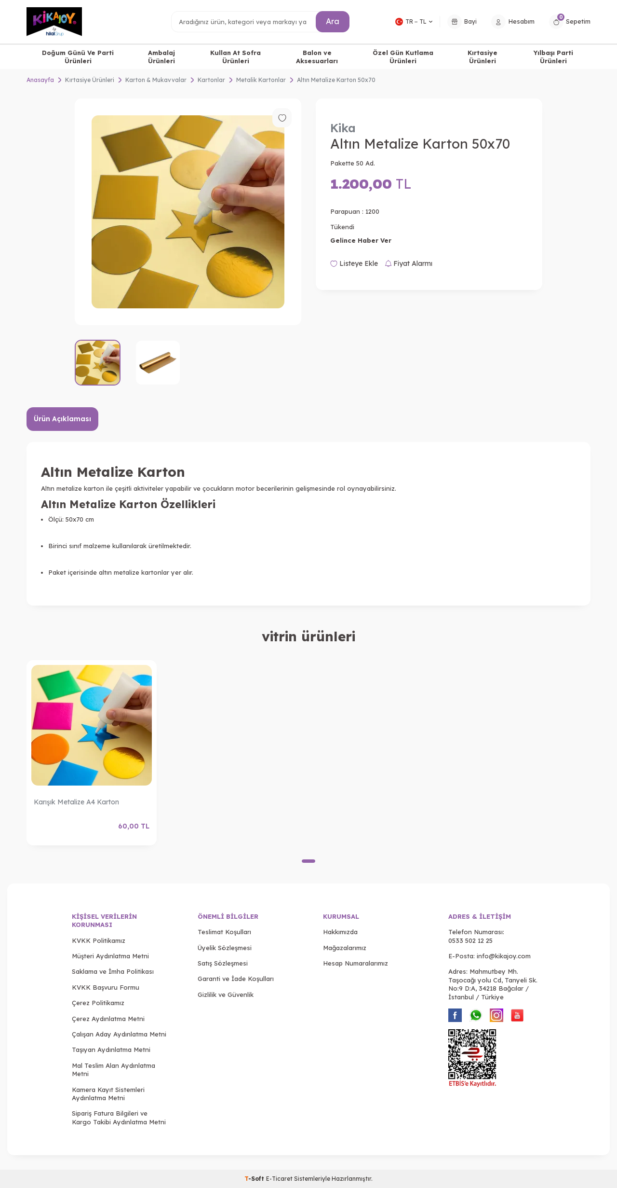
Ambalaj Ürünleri (161, 57)
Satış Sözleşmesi (223, 963)
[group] (188, 211)
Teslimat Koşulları (224, 932)
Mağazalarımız (344, 948)
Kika (343, 128)
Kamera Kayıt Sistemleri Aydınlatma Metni (108, 1094)
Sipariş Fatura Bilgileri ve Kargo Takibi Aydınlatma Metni (119, 1117)
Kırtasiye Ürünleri (482, 57)
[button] (308, 861)
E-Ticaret (279, 1178)
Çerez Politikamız (98, 1003)
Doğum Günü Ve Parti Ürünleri (78, 57)
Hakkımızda (340, 932)
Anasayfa (40, 79)
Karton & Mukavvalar (156, 79)
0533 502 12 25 (470, 940)
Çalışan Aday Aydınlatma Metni (119, 1034)
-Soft (255, 1178)
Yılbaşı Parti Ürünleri (553, 57)
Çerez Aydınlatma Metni (108, 1018)
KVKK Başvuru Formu (105, 987)
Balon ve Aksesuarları (317, 57)
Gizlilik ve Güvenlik (226, 994)
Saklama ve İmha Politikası (113, 971)
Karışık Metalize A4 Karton (76, 802)
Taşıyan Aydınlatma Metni (111, 1049)
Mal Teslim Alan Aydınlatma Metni (113, 1069)
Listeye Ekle (354, 263)
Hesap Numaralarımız (355, 963)
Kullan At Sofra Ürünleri (235, 57)
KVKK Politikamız (98, 940)
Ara (332, 21)
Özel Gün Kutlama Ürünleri (403, 57)
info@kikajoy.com (504, 956)
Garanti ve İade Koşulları (236, 978)
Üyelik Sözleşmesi (225, 948)
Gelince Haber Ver (360, 240)
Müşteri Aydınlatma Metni (110, 956)
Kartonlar (211, 79)
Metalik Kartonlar (261, 79)
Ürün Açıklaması (62, 418)
